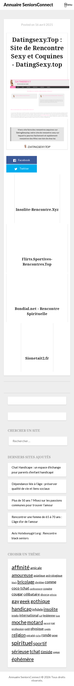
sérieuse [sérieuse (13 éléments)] (20, 651)
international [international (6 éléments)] (28, 615)
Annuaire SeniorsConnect (28, 4)
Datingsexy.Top (37, 146)
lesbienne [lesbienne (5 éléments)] (49, 615)
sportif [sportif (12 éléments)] (40, 643)
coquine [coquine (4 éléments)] (47, 588)
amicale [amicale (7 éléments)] (36, 568)
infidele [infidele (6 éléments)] (37, 609)
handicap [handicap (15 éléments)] (22, 609)
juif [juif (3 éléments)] (40, 615)
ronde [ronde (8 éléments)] (46, 635)
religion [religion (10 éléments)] (19, 634)
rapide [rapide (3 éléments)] (47, 629)
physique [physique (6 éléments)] (37, 629)
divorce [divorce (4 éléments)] (44, 594)
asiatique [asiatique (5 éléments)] (39, 575)
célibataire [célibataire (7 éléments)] (31, 594)
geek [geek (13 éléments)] (25, 601)
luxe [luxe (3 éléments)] (58, 615)
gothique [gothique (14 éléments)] (40, 601)
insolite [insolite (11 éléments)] (51, 609)
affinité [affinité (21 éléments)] (21, 567)
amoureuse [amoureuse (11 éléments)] (22, 575)
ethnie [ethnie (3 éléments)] (53, 594)
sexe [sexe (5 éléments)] (55, 635)
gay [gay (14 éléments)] (15, 601)
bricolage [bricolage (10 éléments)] (25, 581)
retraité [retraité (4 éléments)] (30, 635)
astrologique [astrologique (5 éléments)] (54, 575)
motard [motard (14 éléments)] (35, 622)
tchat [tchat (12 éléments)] (35, 651)
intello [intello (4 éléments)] (15, 615)
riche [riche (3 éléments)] (38, 635)
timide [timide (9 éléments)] (46, 651)
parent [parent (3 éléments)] (47, 623)
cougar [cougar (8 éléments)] (17, 594)
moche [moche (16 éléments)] (19, 622)
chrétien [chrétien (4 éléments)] (39, 582)
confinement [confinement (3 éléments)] (36, 588)
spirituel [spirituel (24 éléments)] (22, 642)
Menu (67, 4)
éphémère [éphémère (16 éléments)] (23, 659)
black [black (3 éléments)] (14, 582)
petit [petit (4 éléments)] (27, 629)
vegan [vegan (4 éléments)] (56, 652)
